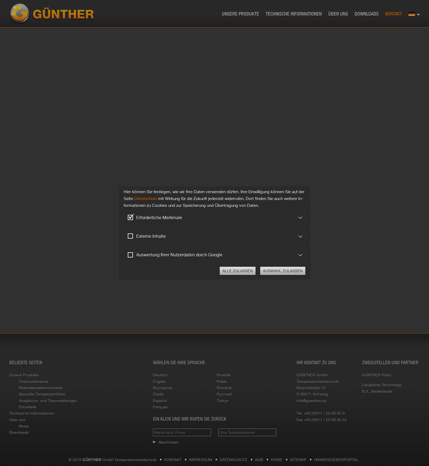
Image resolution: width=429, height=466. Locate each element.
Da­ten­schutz (145, 198)
